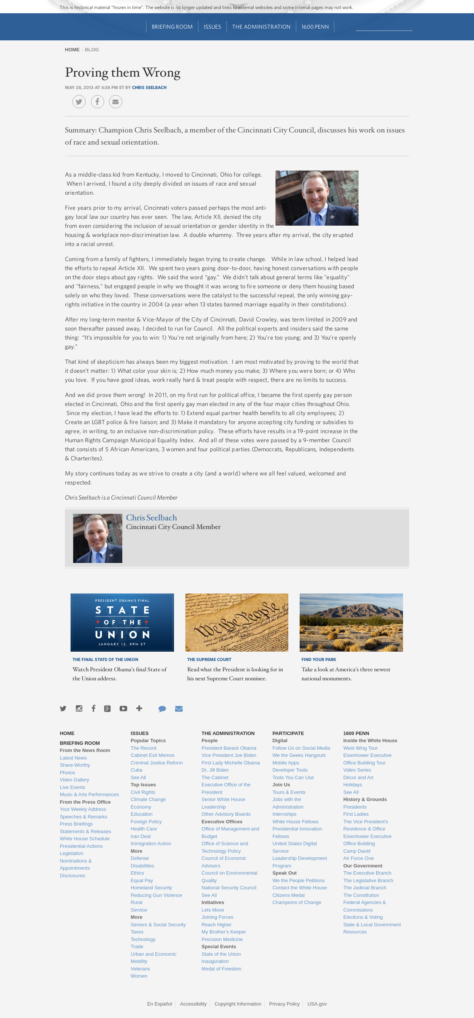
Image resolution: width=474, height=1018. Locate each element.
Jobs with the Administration (287, 803)
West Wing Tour (360, 748)
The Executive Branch (367, 873)
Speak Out (284, 873)
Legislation (71, 853)
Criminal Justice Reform (157, 763)
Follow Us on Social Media (301, 748)
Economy (141, 807)
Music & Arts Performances (89, 794)
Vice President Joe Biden (229, 755)
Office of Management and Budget (230, 832)
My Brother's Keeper (224, 932)
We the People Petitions (298, 880)
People (210, 740)
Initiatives (213, 902)
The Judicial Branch (364, 887)
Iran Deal (141, 836)
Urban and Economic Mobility (153, 957)
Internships (284, 814)
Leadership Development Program (299, 862)
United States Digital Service (294, 847)
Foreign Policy (146, 821)
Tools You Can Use (293, 777)
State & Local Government (372, 924)
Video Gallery (74, 780)
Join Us (281, 784)
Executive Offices (222, 821)
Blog (92, 49)
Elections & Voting (363, 917)
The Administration (261, 26)
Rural (136, 902)
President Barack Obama (229, 748)
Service (139, 910)
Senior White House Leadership (223, 803)
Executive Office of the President (226, 788)
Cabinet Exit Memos (152, 755)
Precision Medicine (222, 939)
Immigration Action (151, 843)
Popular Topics (148, 740)
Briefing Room (172, 26)
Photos (67, 772)
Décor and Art (358, 777)
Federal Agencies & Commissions (364, 906)
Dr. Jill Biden (215, 770)
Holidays (352, 784)
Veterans (140, 969)
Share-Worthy (75, 765)
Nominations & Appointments (76, 864)
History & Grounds (365, 799)
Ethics (137, 873)
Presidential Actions (81, 846)
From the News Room (85, 750)
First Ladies (356, 814)
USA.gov (317, 1004)
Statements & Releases (85, 831)
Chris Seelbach (149, 87)
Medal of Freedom (222, 969)
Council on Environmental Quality (229, 876)
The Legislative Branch (368, 880)
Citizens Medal (288, 895)
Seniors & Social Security (158, 924)
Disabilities (142, 866)
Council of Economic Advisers (224, 862)
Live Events (72, 787)
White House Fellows (295, 821)
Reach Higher (217, 924)
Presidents (354, 807)
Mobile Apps (285, 763)
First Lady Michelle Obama (231, 763)
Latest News (73, 758)
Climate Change (148, 799)
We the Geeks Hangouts (299, 755)
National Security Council (229, 887)
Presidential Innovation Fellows (297, 832)
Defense (140, 858)
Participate (288, 733)
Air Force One (358, 858)
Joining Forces (218, 917)
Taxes (137, 932)
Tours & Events (288, 792)
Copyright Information (237, 1004)
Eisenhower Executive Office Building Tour (367, 759)
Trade (137, 946)
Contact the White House (299, 887)
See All (138, 777)
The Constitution (361, 895)
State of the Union (221, 954)
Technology (143, 939)
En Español (159, 1004)
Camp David (357, 851)
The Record (143, 748)
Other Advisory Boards (226, 814)
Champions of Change (296, 902)
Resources (355, 932)
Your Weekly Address (83, 809)
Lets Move (213, 910)
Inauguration (215, 961)
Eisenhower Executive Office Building (367, 840)
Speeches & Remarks (83, 817)
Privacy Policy (284, 1004)
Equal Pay (142, 880)
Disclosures (72, 875)
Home (72, 49)
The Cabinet (215, 777)
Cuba (136, 770)
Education (141, 814)
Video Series (357, 770)
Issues (212, 26)
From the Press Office (85, 802)
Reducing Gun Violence (156, 895)
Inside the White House (370, 740)
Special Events (219, 946)
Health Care (144, 829)
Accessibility (193, 1004)
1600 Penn (315, 26)
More (136, 851)
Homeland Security (151, 887)
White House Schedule (84, 838)
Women (139, 976)
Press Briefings (76, 824)
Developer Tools (290, 770)
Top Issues (143, 784)
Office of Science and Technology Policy (225, 847)
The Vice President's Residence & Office (365, 825)
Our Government (362, 866)
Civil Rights (143, 792)
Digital (280, 740)
